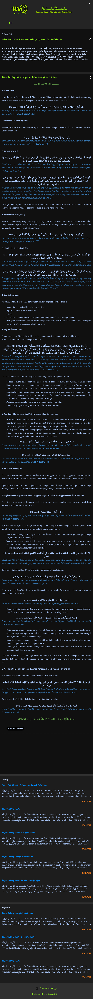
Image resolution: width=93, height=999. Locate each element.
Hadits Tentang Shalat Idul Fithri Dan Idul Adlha (21, 881)
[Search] (89, 4)
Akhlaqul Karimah (15, 729)
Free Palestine (67, 23)
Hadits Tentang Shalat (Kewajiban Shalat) (18, 833)
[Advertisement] (46, 755)
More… (80, 23)
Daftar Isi (26, 23)
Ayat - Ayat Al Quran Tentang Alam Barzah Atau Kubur (24, 785)
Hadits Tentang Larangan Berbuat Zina (17, 857)
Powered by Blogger (46, 989)
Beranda (13, 23)
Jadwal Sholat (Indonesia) (45, 23)
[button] (89, 40)
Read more (86, 802)
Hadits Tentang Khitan (11, 809)
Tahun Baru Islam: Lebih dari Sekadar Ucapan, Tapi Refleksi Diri (32, 40)
